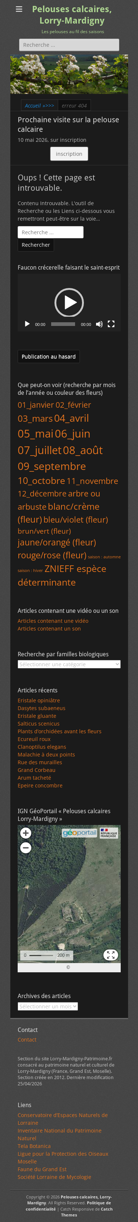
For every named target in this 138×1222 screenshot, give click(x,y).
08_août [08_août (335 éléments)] (83, 450)
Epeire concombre (40, 785)
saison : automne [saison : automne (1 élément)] (104, 556)
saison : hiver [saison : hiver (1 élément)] (30, 570)
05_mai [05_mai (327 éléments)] (35, 433)
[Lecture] (27, 324)
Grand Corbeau (37, 769)
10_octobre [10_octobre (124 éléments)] (41, 480)
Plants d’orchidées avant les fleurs (60, 731)
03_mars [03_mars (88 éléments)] (35, 418)
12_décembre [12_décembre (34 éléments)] (42, 493)
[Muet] (99, 324)
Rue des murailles (40, 762)
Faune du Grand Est (42, 1169)
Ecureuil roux (34, 738)
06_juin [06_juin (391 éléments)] (73, 433)
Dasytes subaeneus (42, 708)
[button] (69, 302)
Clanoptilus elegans (42, 746)
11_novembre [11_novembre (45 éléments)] (92, 480)
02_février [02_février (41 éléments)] (73, 404)
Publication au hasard (49, 356)
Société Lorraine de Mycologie (54, 1176)
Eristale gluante (37, 715)
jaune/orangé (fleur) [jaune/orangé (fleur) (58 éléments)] (57, 542)
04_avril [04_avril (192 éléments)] (71, 418)
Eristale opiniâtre (39, 700)
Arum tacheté (34, 777)
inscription (69, 153)
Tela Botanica (34, 1145)
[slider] (63, 324)
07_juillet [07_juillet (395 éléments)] (39, 450)
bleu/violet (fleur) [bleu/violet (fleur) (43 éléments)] (75, 519)
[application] (69, 303)
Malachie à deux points (46, 754)
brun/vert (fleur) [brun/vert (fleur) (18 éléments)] (44, 530)
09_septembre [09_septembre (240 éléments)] (52, 466)
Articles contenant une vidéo (53, 620)
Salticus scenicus (39, 723)
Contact (27, 1039)
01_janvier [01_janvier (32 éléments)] (36, 405)
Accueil (39, 105)
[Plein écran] (111, 324)
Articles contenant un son (49, 628)
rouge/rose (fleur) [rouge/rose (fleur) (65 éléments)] (52, 555)
